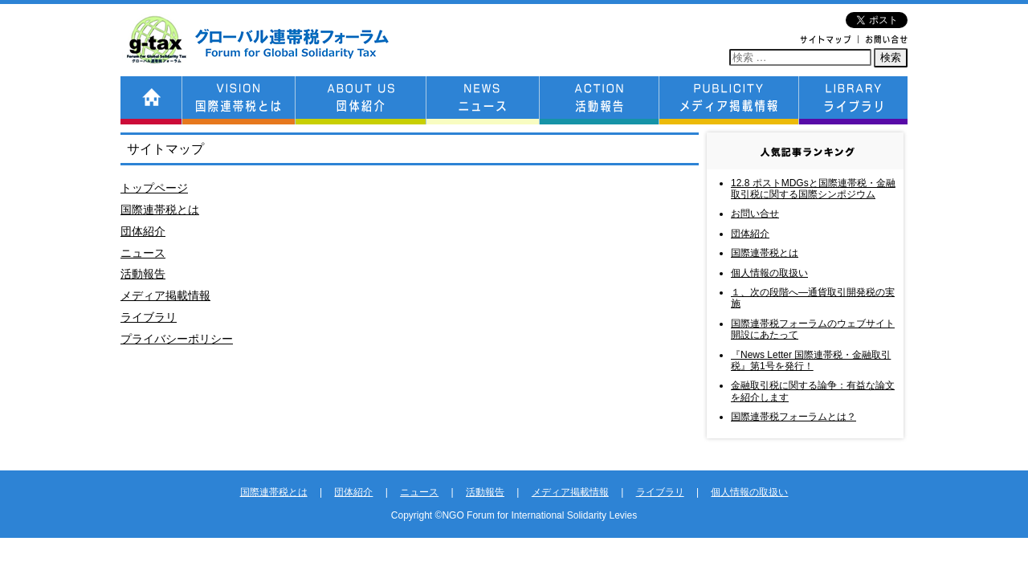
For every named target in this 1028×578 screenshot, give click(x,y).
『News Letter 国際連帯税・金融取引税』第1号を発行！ (811, 360)
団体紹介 (142, 231)
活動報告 (142, 273)
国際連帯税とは (159, 209)
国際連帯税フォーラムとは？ (793, 416)
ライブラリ (148, 317)
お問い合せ (755, 213)
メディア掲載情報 (165, 295)
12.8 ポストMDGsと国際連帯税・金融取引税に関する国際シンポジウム (813, 188)
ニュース (142, 252)
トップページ (154, 187)
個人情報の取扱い (769, 273)
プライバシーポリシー (176, 338)
